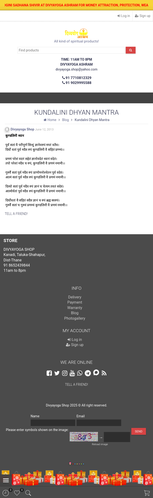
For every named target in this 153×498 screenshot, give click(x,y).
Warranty (74, 307)
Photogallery (74, 318)
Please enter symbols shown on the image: (37, 430)
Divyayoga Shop (22, 129)
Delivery (74, 297)
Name (35, 416)
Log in (123, 16)
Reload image (100, 444)
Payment (74, 302)
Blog (75, 313)
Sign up (142, 16)
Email (80, 416)
